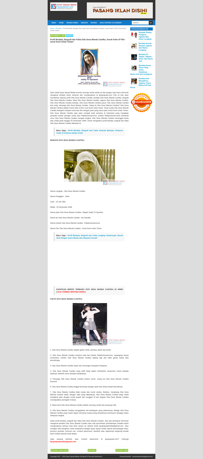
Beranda (92, 450)
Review (94, 23)
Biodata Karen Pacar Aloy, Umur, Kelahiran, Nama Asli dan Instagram (141, 69)
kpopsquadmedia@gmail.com (142, 456)
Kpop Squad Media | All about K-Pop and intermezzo (84, 456)
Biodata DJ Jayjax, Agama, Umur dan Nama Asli (146, 57)
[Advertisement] (89, 263)
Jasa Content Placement (111, 23)
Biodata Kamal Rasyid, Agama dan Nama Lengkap (145, 46)
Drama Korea (72, 23)
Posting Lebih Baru (59, 450)
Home (61, 23)
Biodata (84, 23)
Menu (54, 23)
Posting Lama (122, 450)
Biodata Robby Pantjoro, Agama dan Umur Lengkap (145, 35)
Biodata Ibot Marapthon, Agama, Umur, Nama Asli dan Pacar (140, 82)
